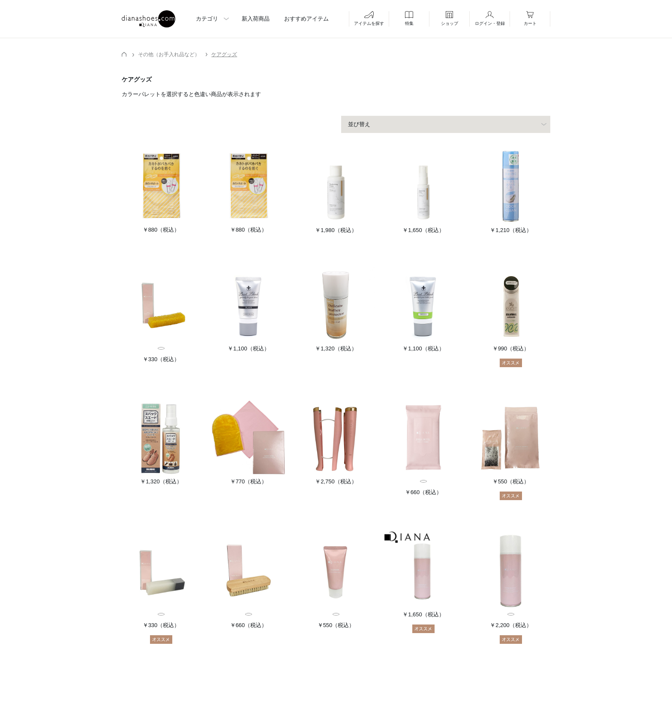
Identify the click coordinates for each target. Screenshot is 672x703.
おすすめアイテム (306, 18)
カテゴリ (207, 18)
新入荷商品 (256, 18)
